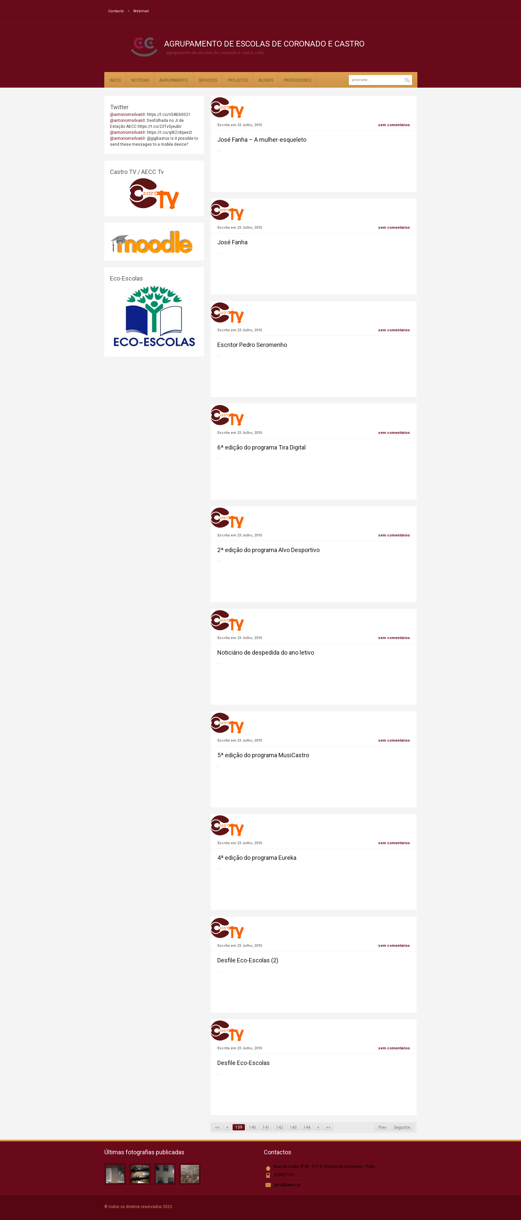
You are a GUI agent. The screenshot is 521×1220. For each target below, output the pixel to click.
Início (115, 80)
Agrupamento (173, 80)
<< (217, 1127)
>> (328, 1127)
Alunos (265, 80)
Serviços (207, 80)
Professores (297, 80)
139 (238, 1127)
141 (265, 1127)
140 (252, 1127)
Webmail (141, 11)
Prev (382, 1127)
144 (306, 1127)
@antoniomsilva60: (128, 114)
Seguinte (402, 1127)
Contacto (116, 11)
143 (293, 1127)
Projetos (238, 80)
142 (279, 1127)
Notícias (140, 80)
